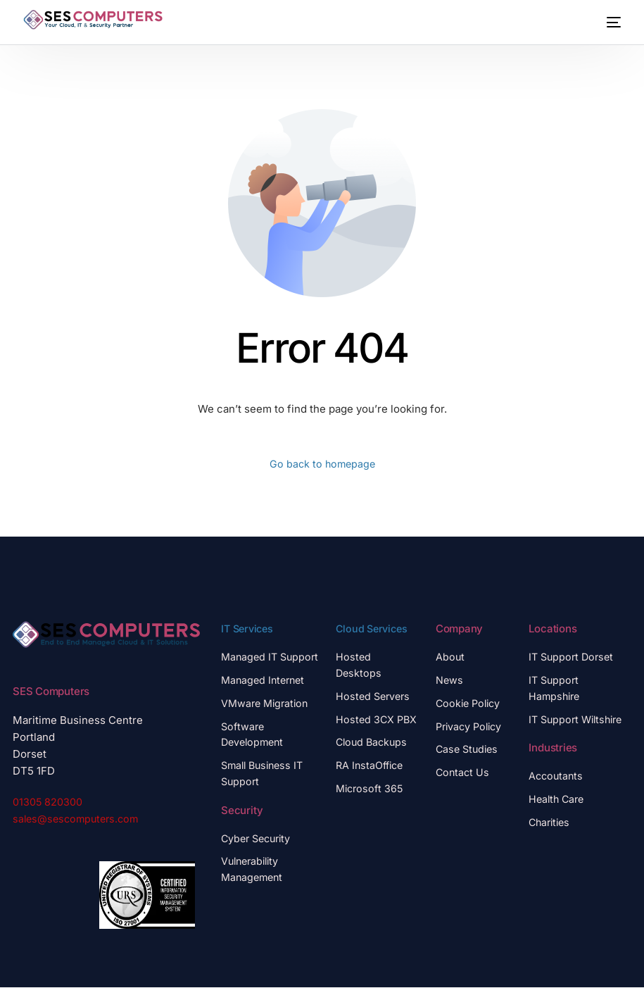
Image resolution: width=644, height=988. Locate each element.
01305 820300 (48, 802)
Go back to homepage (322, 464)
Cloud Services (373, 629)
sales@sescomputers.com (79, 819)
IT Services (249, 629)
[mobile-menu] (608, 22)
